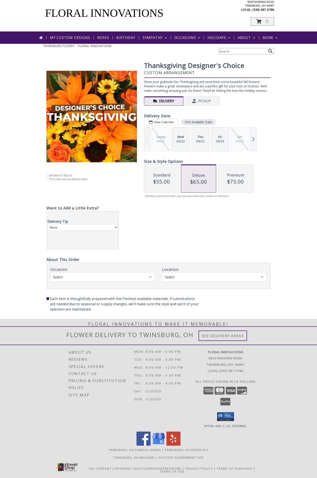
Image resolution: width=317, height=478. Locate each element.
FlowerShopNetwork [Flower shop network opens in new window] (161, 468)
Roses (103, 37)
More (271, 37)
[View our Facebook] (143, 444)
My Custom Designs (70, 37)
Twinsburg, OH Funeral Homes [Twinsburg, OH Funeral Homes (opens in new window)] (135, 450)
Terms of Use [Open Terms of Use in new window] (172, 471)
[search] (270, 51)
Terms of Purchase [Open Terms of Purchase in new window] (234, 468)
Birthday (125, 37)
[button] (262, 21)
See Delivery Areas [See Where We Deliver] (223, 335)
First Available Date (198, 122)
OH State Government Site (181, 457)
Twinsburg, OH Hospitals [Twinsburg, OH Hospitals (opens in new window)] (186, 450)
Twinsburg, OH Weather (133, 457)
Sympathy (155, 37)
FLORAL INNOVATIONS (104, 13)
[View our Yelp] (173, 444)
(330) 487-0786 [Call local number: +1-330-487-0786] (263, 9)
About (247, 37)
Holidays (219, 37)
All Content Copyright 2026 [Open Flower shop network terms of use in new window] (115, 468)
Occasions (187, 37)
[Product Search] (242, 51)
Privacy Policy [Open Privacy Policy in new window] (199, 468)
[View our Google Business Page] (158, 444)
